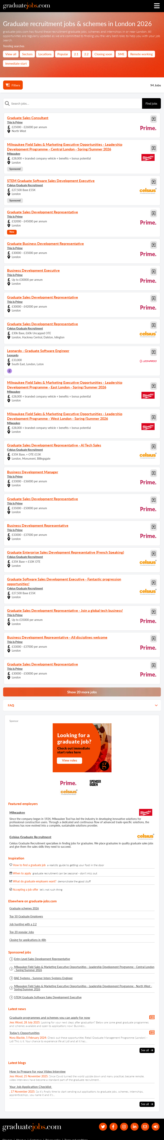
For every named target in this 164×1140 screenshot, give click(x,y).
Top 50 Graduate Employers (26, 916)
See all (147, 1050)
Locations (45, 54)
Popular (62, 54)
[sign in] (155, 1127)
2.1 (76, 54)
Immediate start (16, 63)
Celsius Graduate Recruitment (25, 185)
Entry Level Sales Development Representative (42, 959)
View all (10, 54)
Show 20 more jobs (82, 692)
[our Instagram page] (124, 1127)
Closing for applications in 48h (27, 940)
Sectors (27, 54)
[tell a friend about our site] (145, 1127)
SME (121, 54)
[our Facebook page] (113, 1127)
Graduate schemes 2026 (24, 908)
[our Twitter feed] (103, 1127)
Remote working (141, 54)
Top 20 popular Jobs (21, 932)
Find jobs (151, 103)
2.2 (86, 54)
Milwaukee (13, 153)
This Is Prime (15, 122)
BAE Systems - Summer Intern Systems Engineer (43, 978)
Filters (13, 85)
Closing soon (103, 54)
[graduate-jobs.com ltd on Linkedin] (134, 1127)
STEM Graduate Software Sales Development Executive (48, 997)
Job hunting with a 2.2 (23, 924)
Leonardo (12, 355)
